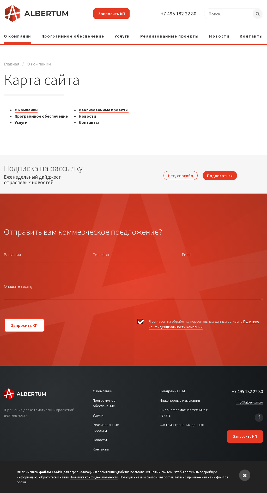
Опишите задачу (18, 284)
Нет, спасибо (180, 172)
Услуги (122, 34)
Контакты (251, 34)
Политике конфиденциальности (94, 477)
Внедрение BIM (172, 389)
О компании (17, 34)
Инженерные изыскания (180, 398)
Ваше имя (12, 252)
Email (186, 252)
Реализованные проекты (169, 34)
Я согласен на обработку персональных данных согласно (204, 322)
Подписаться (220, 172)
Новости (219, 34)
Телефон (101, 252)
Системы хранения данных (182, 422)
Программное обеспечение (72, 34)
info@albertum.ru (249, 400)
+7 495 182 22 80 (178, 13)
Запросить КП (109, 13)
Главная (11, 62)
